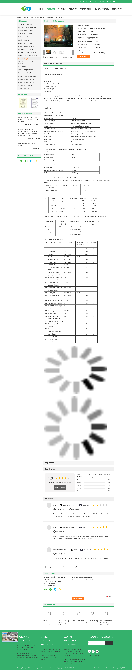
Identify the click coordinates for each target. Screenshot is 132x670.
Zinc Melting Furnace (25, 85)
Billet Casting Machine (37, 18)
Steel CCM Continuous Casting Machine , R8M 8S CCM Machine (49, 625)
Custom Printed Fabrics (25, 31)
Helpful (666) (60, 554)
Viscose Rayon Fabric (25, 34)
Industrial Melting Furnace (27, 76)
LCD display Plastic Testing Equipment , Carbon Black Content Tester (26, 647)
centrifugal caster (75, 567)
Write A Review (60, 487)
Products (51, 9)
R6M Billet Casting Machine (92, 622)
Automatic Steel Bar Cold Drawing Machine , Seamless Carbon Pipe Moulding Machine (27, 656)
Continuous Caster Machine (63, 57)
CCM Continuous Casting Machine (26, 62)
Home (41, 9)
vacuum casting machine (63, 567)
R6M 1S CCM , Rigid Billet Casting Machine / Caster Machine (64, 624)
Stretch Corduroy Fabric (26, 24)
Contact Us (117, 9)
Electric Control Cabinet (26, 49)
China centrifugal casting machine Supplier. (42, 668)
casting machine (51, 567)
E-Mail (90, 656)
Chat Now (101, 2)
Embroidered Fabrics (25, 37)
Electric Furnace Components (27, 52)
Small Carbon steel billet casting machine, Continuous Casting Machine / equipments (78, 626)
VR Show (61, 9)
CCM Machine (22, 67)
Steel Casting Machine (25, 70)
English (112, 1)
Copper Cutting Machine (26, 43)
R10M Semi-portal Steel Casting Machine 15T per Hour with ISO (106, 624)
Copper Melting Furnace (26, 82)
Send (108, 642)
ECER (124, 668)
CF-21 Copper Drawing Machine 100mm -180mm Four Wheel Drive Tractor (74, 661)
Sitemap (96, 656)
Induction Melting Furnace (27, 73)
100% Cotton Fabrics (25, 88)
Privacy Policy (21, 668)
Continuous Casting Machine (27, 56)
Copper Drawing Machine (26, 46)
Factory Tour (85, 9)
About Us (73, 9)
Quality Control (102, 9)
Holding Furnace (23, 40)
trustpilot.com (60, 509)
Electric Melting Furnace (26, 79)
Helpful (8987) (77, 509)
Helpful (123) (60, 532)
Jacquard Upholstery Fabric (27, 27)
